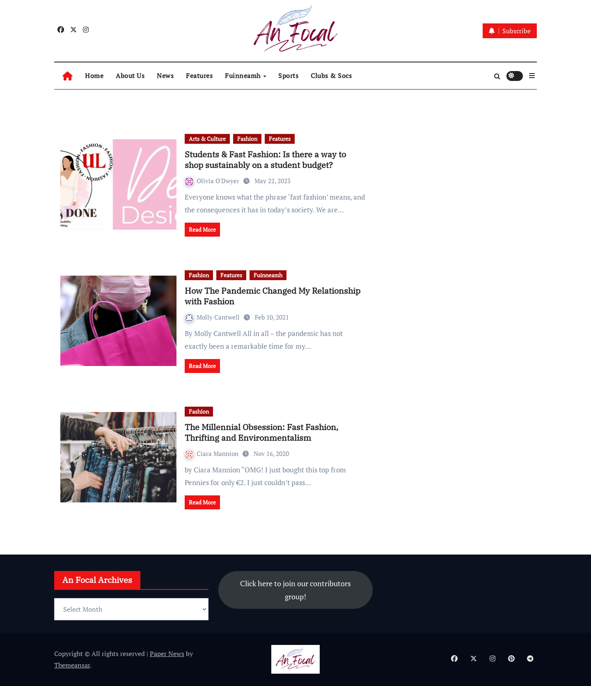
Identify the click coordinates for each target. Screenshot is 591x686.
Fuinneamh (243, 75)
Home (94, 75)
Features (199, 75)
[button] (532, 75)
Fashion (247, 139)
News (165, 75)
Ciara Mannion (212, 453)
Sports (288, 75)
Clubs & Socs (331, 75)
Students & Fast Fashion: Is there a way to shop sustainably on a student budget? (265, 159)
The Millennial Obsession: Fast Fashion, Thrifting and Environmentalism (261, 432)
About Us (130, 75)
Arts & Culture (207, 139)
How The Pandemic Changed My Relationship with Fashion (272, 296)
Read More (202, 229)
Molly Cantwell (213, 317)
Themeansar (72, 665)
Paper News (167, 653)
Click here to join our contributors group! (295, 589)
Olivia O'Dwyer (213, 181)
